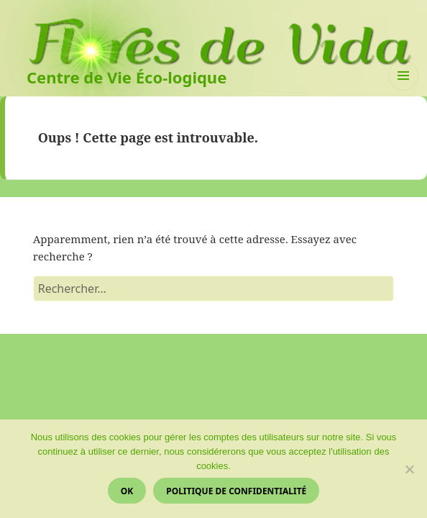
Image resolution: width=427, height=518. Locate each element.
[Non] (409, 469)
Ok (127, 491)
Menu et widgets (403, 90)
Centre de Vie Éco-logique (126, 77)
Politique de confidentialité (236, 491)
